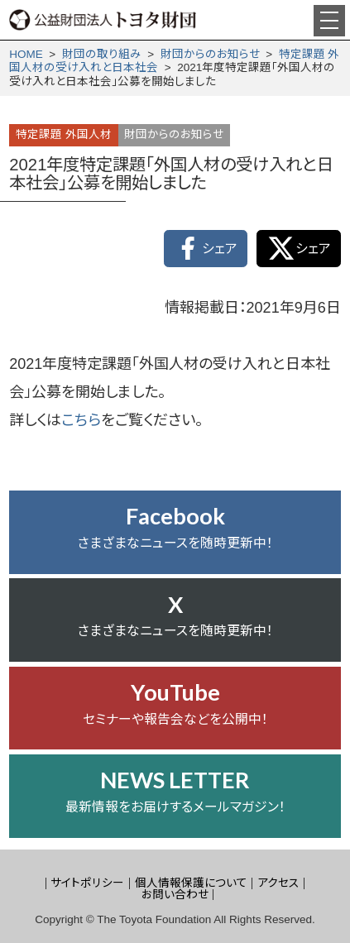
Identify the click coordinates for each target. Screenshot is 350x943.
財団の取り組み (101, 54)
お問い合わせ (175, 894)
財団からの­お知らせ (210, 54)
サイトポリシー (87, 883)
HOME (26, 54)
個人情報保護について (191, 883)
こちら (81, 420)
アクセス (278, 883)
